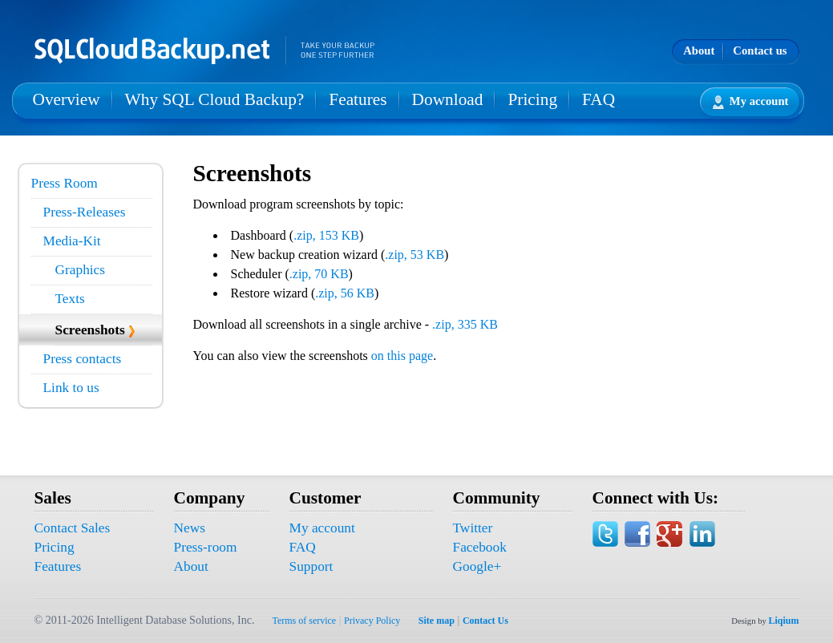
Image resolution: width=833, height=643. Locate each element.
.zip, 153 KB (326, 235)
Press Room (64, 183)
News (189, 528)
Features (357, 99)
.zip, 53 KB (414, 254)
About (698, 50)
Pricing (532, 99)
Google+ (477, 566)
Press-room (205, 547)
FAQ (598, 99)
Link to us (71, 387)
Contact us (759, 50)
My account (751, 102)
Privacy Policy (372, 620)
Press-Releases (84, 212)
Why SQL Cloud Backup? (215, 99)
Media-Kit (72, 241)
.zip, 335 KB (465, 324)
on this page (402, 355)
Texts (70, 298)
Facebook (480, 547)
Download (447, 99)
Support (311, 566)
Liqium (783, 620)
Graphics (80, 269)
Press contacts (82, 358)
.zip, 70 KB (319, 274)
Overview (66, 99)
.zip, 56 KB (344, 293)
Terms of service (304, 620)
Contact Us (485, 620)
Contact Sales (72, 528)
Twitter (473, 528)
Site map (437, 620)
